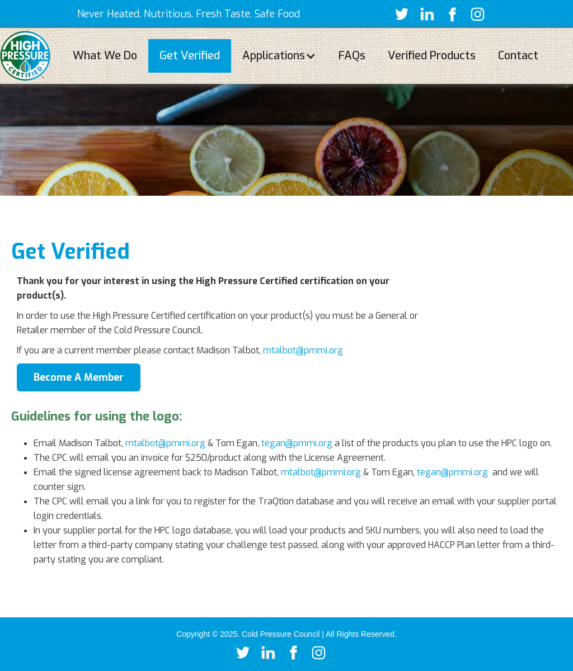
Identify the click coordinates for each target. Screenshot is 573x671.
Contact (518, 55)
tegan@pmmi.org (296, 443)
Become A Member (79, 377)
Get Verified (189, 55)
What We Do (105, 55)
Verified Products (432, 55)
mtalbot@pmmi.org (303, 350)
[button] (279, 56)
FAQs (352, 55)
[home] (25, 56)
